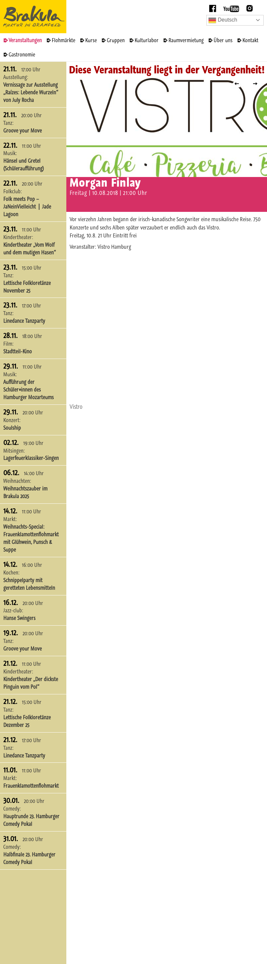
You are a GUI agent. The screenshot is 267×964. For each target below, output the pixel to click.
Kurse (91, 40)
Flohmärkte (63, 40)
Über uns (223, 40)
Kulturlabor (147, 40)
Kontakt (250, 40)
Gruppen (116, 40)
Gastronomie (22, 54)
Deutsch (222, 20)
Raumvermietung (186, 40)
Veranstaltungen (25, 40)
